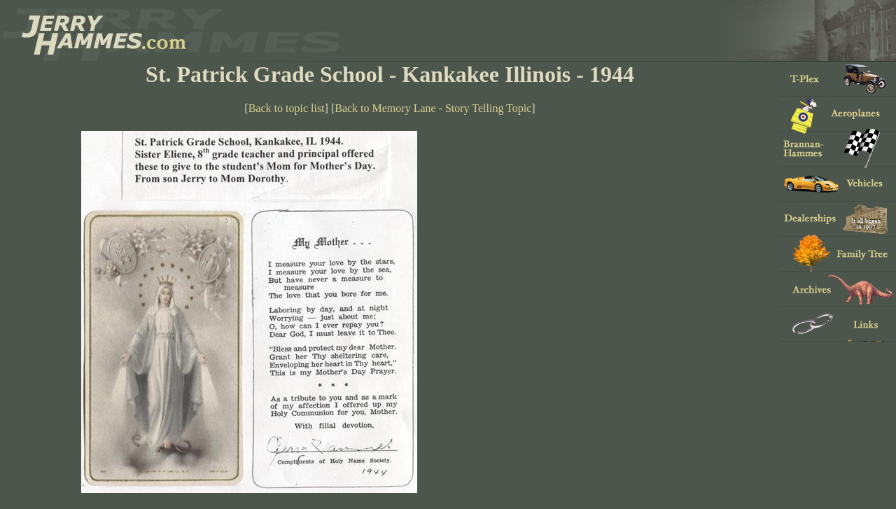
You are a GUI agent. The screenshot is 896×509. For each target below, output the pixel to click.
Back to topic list (286, 108)
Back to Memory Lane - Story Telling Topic (433, 108)
